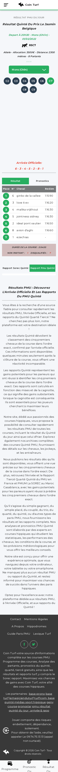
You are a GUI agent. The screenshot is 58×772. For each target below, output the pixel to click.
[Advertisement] (29, 122)
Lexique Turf (42, 633)
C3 (16, 81)
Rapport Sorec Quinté (15, 268)
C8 (25, 89)
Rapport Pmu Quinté (42, 268)
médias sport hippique (30, 702)
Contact (15, 619)
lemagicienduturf (21, 698)
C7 (51, 81)
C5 (33, 81)
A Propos (18, 626)
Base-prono (37, 693)
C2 (7, 81)
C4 (25, 81)
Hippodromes (36, 626)
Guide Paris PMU (18, 633)
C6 (42, 81)
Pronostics (42, 181)
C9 (33, 89)
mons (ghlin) (29, 69)
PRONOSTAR (24, 706)
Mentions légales (36, 619)
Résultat (15, 181)
